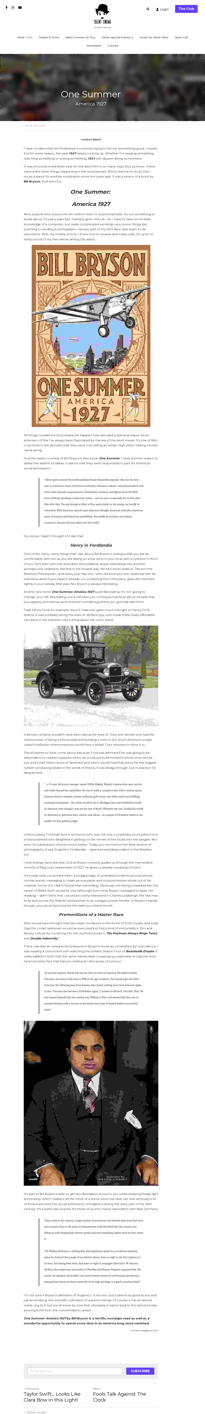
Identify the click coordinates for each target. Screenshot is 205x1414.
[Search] (148, 9)
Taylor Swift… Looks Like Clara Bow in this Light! (58, 1355)
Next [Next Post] (109, 1347)
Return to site (35, 1370)
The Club (186, 9)
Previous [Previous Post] (31, 1347)
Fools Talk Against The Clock (138, 1352)
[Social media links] (7, 7)
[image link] (102, 13)
